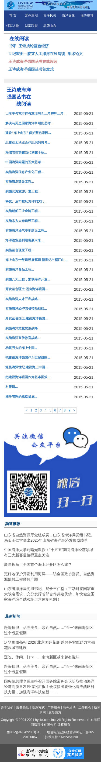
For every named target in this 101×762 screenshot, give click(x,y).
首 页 (12, 15)
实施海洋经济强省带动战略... (26, 309)
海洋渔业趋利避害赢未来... (24, 240)
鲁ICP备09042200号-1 (23, 732)
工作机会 (84, 707)
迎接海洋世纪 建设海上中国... (26, 367)
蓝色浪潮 (31, 15)
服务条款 (22, 707)
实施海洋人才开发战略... (22, 299)
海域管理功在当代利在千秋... (26, 152)
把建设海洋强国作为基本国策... (27, 377)
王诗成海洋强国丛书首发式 (31, 69)
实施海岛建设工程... (19, 182)
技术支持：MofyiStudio (61, 737)
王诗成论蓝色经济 (34, 46)
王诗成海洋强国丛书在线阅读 (32, 61)
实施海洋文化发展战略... (22, 328)
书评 (12, 46)
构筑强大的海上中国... (21, 348)
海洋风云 (49, 15)
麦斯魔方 (54, 712)
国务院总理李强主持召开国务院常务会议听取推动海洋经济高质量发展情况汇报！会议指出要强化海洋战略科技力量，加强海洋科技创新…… (49, 686)
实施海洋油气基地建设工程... (26, 230)
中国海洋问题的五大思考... (24, 162)
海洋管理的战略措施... (21, 397)
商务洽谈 (69, 707)
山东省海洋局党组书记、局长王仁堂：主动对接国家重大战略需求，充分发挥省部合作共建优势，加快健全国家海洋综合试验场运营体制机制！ (49, 593)
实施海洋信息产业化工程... (24, 172)
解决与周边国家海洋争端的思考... (29, 123)
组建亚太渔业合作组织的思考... (27, 142)
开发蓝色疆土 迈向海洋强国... (26, 289)
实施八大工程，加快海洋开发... (27, 279)
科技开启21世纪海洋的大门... (26, 201)
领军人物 (12, 26)
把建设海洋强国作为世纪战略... (27, 357)
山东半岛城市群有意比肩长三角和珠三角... (35, 113)
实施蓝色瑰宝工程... (19, 250)
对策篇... (11, 387)
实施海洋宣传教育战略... (22, 338)
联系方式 (38, 707)
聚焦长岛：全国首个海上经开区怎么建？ (38, 564)
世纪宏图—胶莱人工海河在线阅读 (36, 54)
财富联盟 (31, 26)
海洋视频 (87, 15)
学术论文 (75, 54)
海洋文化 (68, 15)
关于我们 (7, 707)
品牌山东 (49, 26)
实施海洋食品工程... (19, 269)
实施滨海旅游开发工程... (22, 191)
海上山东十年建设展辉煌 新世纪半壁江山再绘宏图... (37, 260)
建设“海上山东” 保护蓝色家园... (28, 133)
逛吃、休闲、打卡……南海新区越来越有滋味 (41, 657)
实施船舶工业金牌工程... (22, 211)
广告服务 (53, 707)
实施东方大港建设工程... (22, 221)
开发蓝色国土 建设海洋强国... (26, 318)
